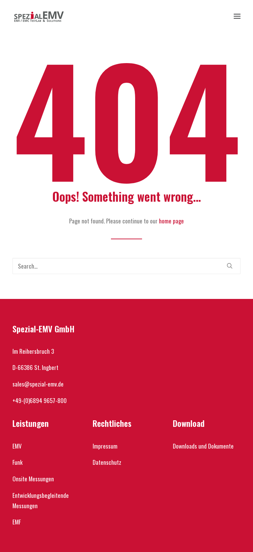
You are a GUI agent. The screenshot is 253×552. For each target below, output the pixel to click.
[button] (237, 16)
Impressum (105, 446)
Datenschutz (107, 462)
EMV (17, 446)
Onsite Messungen (33, 478)
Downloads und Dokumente (203, 446)
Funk (17, 462)
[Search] (126, 266)
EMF (16, 522)
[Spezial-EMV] (38, 16)
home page (171, 221)
